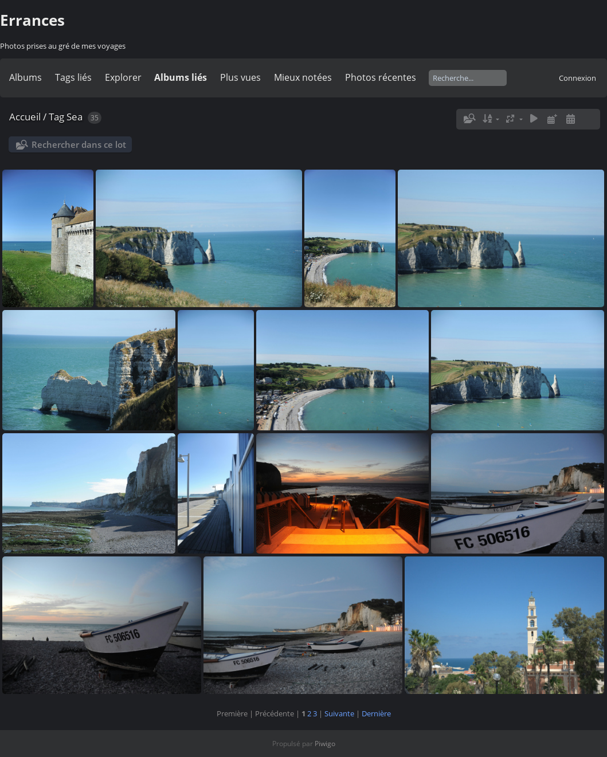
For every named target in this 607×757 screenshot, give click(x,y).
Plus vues (240, 77)
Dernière (376, 713)
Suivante (339, 713)
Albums (25, 77)
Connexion (577, 78)
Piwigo (325, 743)
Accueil (25, 116)
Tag (56, 116)
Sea (74, 116)
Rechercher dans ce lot (79, 144)
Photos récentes (380, 77)
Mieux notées (303, 77)
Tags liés (73, 77)
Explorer (123, 77)
